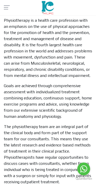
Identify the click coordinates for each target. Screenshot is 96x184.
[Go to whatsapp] (83, 169)
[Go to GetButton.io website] (84, 178)
